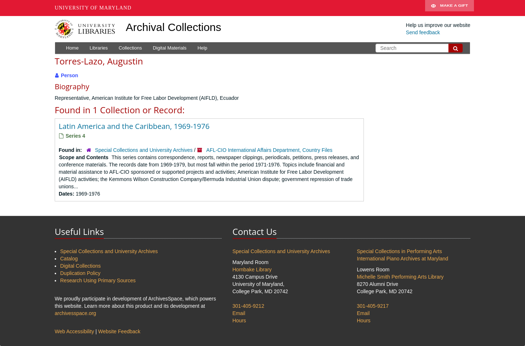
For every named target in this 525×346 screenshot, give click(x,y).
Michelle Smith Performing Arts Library (400, 277)
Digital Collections (80, 266)
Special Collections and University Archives (144, 150)
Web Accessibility (74, 331)
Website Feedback (119, 331)
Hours (239, 320)
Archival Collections (173, 27)
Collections (130, 48)
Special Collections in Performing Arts (399, 251)
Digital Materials (169, 48)
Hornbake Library (252, 269)
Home (72, 48)
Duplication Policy (80, 273)
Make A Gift (449, 8)
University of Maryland (93, 8)
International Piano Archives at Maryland (402, 259)
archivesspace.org (75, 313)
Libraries (99, 48)
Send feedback (423, 32)
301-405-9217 (373, 306)
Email (239, 313)
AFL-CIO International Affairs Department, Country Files (269, 150)
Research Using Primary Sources (98, 280)
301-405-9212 (248, 306)
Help (202, 48)
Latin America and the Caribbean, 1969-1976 (134, 126)
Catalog (69, 259)
